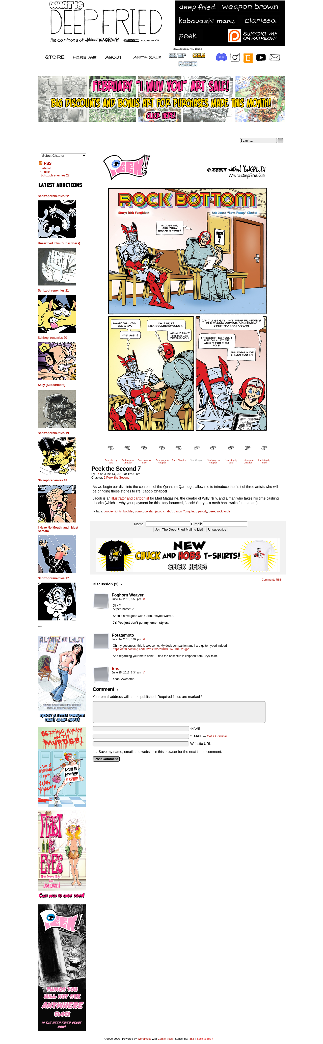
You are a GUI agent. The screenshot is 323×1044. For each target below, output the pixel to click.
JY (97, 474)
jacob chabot (163, 511)
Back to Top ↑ (205, 1038)
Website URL (200, 744)
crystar (149, 511)
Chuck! (45, 172)
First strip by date (111, 461)
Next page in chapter (213, 461)
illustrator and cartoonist (130, 498)
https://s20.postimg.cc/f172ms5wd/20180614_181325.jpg (151, 649)
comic (139, 511)
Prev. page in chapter (162, 461)
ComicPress (165, 1038)
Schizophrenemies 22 (54, 175)
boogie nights (113, 511)
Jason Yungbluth (185, 511)
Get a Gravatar (217, 736)
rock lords (223, 511)
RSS (47, 163)
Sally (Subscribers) (51, 385)
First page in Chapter (127, 461)
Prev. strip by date (144, 461)
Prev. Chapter (179, 460)
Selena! (45, 168)
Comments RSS (272, 579)
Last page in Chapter (247, 461)
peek (212, 511)
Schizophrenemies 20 (52, 338)
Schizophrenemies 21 (53, 290)
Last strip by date (264, 461)
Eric (115, 668)
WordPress (144, 1038)
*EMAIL (208, 736)
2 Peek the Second (116, 477)
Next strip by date (231, 461)
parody (202, 511)
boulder (128, 511)
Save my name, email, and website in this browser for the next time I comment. (160, 752)
